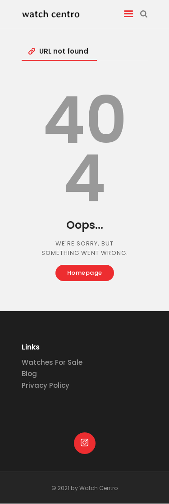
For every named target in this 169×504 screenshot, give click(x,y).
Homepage (84, 272)
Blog (29, 373)
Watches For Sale (52, 362)
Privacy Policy (45, 385)
